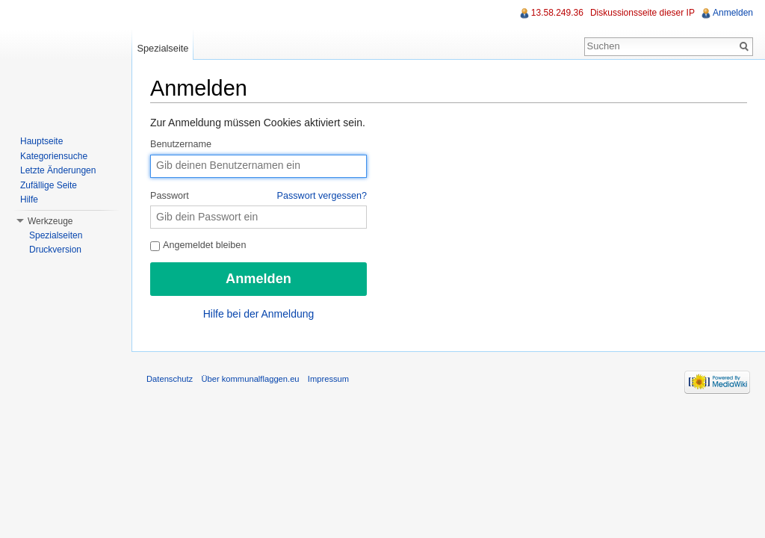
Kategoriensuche (53, 156)
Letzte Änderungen (58, 170)
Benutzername (180, 144)
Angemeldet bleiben (198, 245)
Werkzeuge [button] (50, 221)
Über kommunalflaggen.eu (250, 378)
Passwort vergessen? (322, 196)
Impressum (328, 378)
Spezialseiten (55, 235)
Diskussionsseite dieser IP (642, 12)
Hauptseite (41, 141)
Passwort (258, 196)
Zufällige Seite (48, 185)
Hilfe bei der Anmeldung (259, 314)
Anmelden (733, 12)
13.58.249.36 (557, 12)
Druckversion (55, 249)
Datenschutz (169, 378)
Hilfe (29, 199)
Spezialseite (162, 48)
